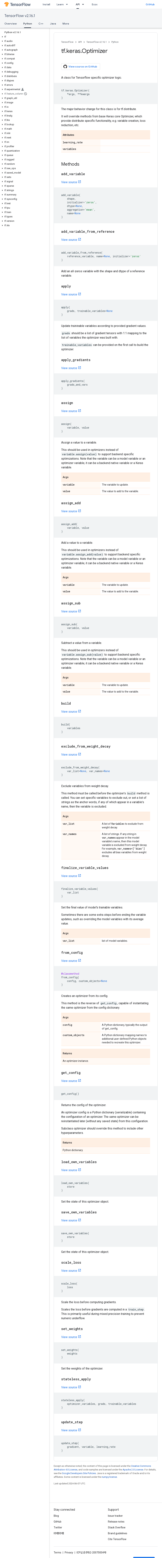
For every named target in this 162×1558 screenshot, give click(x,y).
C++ (40, 23)
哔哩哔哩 (59, 1533)
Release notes (116, 1521)
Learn (60, 4)
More (65, 23)
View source (69, 182)
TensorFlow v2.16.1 (19, 16)
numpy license (109, 1477)
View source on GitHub (80, 66)
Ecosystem (99, 4)
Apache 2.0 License (133, 1469)
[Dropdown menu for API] (84, 4)
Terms (57, 1552)
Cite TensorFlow (117, 1539)
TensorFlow (67, 42)
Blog (56, 1515)
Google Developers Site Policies (79, 1473)
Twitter (58, 1527)
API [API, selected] (78, 4)
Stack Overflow (117, 1527)
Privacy (69, 1552)
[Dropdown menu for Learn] (68, 4)
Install (46, 4)
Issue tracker (115, 1515)
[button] (24, 37)
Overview (10, 23)
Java (53, 23)
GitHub (150, 4)
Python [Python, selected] (27, 23)
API (80, 42)
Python (115, 42)
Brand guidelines (117, 1533)
